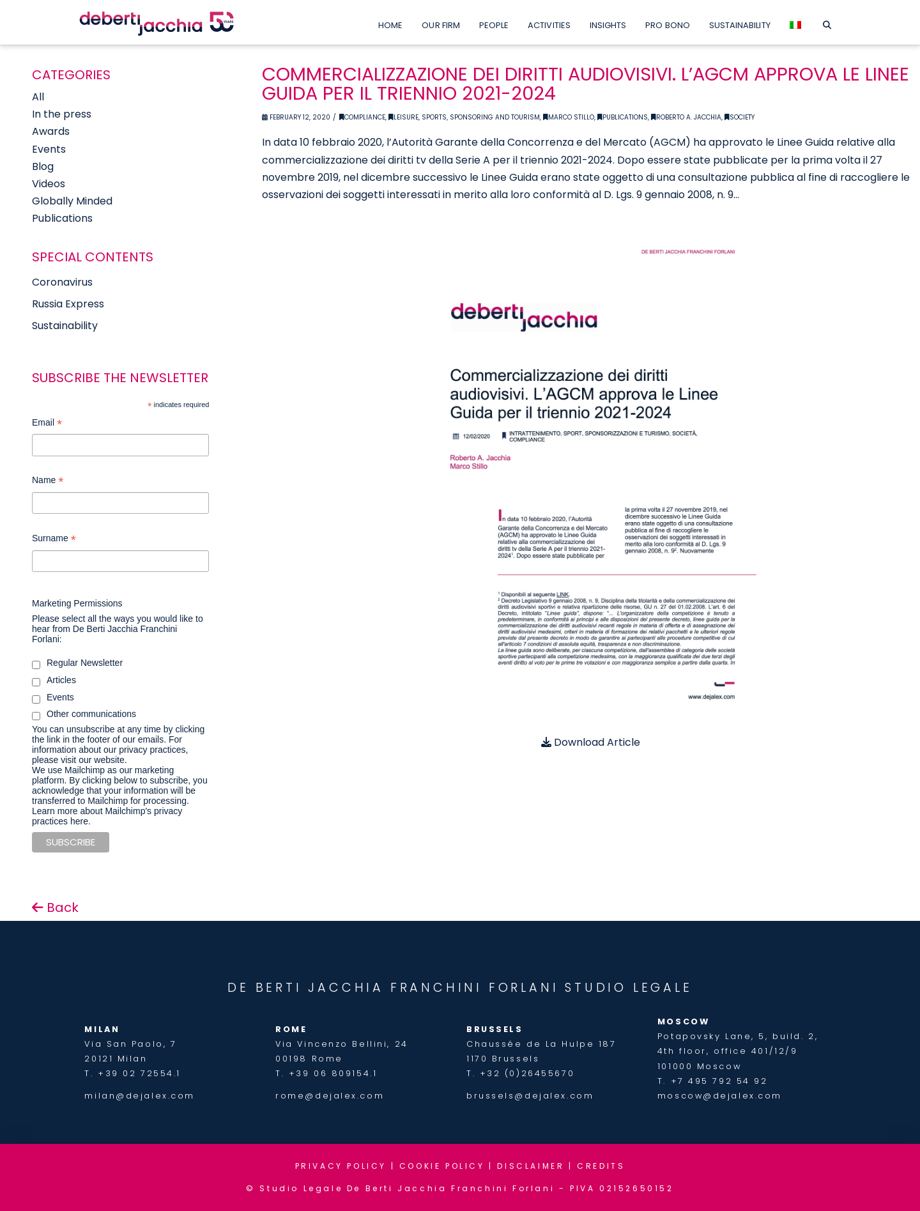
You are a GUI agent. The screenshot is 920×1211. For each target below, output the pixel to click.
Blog (43, 166)
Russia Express (68, 304)
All (38, 96)
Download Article (590, 742)
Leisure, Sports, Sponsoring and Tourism (464, 117)
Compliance (362, 117)
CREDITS (601, 1166)
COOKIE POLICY (442, 1166)
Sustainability (65, 325)
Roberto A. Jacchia (686, 117)
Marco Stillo (568, 117)
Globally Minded (72, 201)
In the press (61, 114)
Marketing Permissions (77, 603)
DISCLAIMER (530, 1166)
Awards (51, 131)
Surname (54, 539)
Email (47, 424)
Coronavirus (62, 282)
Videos (48, 183)
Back (55, 907)
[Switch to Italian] (795, 22)
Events (49, 149)
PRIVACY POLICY (341, 1166)
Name (47, 481)
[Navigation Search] (827, 22)
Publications (622, 117)
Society (739, 117)
